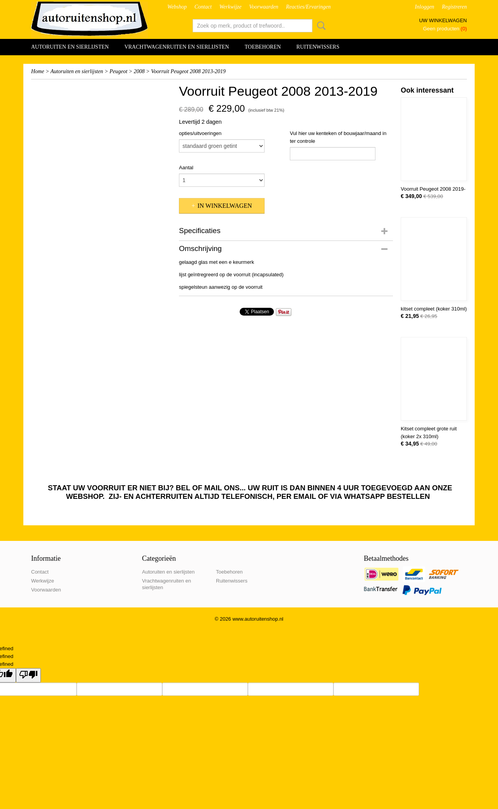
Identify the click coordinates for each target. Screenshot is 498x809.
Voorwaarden (263, 7)
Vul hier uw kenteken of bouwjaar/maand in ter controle (338, 137)
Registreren (454, 7)
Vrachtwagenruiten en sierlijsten (176, 47)
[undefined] (28, 675)
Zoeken (320, 26)
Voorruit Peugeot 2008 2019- (433, 189)
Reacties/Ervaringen (308, 7)
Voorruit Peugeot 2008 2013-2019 (188, 71)
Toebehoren (263, 47)
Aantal (186, 167)
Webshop (177, 7)
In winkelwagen (224, 205)
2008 (139, 71)
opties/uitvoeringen (200, 133)
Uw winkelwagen (443, 20)
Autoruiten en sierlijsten (70, 47)
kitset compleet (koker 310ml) (434, 309)
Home (37, 71)
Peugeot (118, 71)
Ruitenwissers (317, 47)
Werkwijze (230, 7)
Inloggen (424, 7)
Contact (203, 7)
